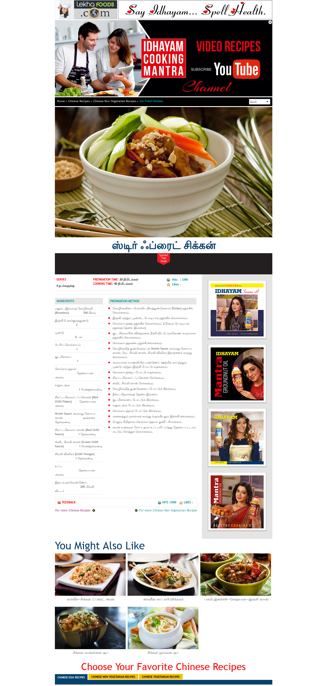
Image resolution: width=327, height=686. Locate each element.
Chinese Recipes (80, 101)
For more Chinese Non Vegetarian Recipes (166, 510)
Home (62, 101)
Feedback (66, 502)
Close (270, 22)
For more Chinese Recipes (75, 510)
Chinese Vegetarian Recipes (161, 677)
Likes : (186, 502)
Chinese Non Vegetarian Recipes (115, 101)
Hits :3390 (167, 502)
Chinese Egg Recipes (71, 677)
